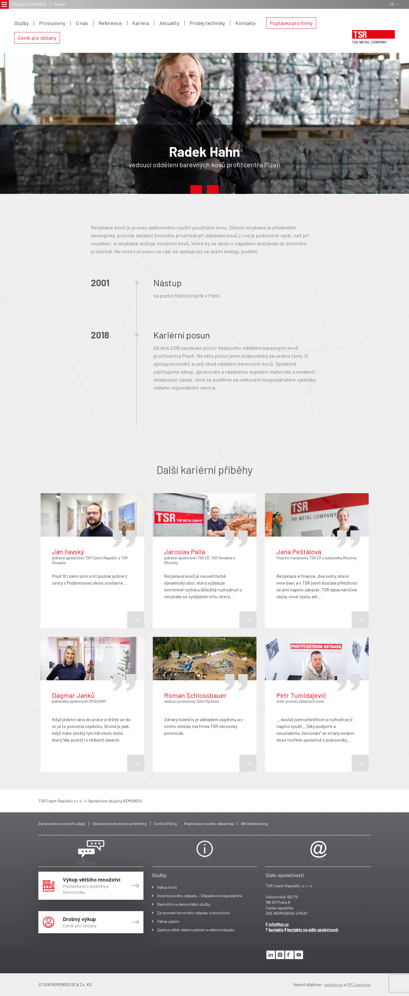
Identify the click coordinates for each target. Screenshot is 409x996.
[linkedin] (270, 955)
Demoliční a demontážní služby (183, 904)
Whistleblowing (254, 823)
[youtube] (299, 955)
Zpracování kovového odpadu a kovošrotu (193, 912)
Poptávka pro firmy (291, 23)
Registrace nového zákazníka (209, 823)
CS (394, 4)
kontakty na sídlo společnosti (312, 929)
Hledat (59, 4)
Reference (110, 23)
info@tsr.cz (279, 924)
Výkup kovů (167, 887)
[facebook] (289, 955)
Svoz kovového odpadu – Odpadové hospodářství (199, 895)
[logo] (373, 36)
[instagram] (280, 955)
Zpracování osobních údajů (61, 823)
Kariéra (140, 23)
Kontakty (245, 23)
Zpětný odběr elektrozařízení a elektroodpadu (196, 929)
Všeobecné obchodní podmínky (119, 823)
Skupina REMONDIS (29, 4)
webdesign (333, 984)
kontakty (276, 929)
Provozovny (52, 23)
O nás (82, 23)
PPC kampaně (359, 984)
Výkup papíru (168, 921)
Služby (21, 23)
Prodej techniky (207, 23)
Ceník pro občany (37, 38)
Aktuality (169, 23)
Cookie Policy (165, 823)
